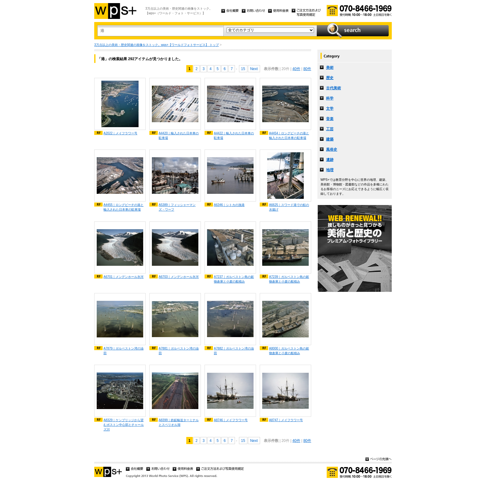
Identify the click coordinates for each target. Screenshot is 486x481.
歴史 (330, 78)
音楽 (330, 119)
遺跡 (330, 160)
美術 (330, 67)
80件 (307, 69)
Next (254, 69)
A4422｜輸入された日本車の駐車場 (234, 135)
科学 (330, 98)
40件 (296, 69)
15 (243, 69)
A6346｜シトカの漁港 (229, 205)
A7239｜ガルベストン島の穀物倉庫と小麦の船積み (289, 279)
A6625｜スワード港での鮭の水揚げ (289, 207)
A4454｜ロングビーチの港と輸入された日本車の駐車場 (289, 135)
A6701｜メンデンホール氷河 (124, 276)
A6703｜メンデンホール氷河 (179, 276)
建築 (330, 139)
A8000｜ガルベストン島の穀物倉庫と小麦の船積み (289, 351)
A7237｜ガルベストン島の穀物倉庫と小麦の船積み (234, 279)
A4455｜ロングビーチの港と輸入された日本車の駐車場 (124, 207)
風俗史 (331, 149)
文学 (330, 108)
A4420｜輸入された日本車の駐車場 (179, 135)
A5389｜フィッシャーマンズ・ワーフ (177, 207)
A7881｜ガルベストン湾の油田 (179, 351)
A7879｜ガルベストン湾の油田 (124, 351)
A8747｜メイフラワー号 (286, 420)
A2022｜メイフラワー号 (120, 133)
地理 (330, 170)
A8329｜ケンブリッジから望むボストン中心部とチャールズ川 (124, 424)
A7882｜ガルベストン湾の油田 (234, 351)
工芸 (330, 129)
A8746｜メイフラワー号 (231, 420)
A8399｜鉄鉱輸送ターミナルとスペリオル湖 (179, 422)
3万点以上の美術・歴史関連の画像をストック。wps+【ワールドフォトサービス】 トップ (156, 45)
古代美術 (333, 88)
